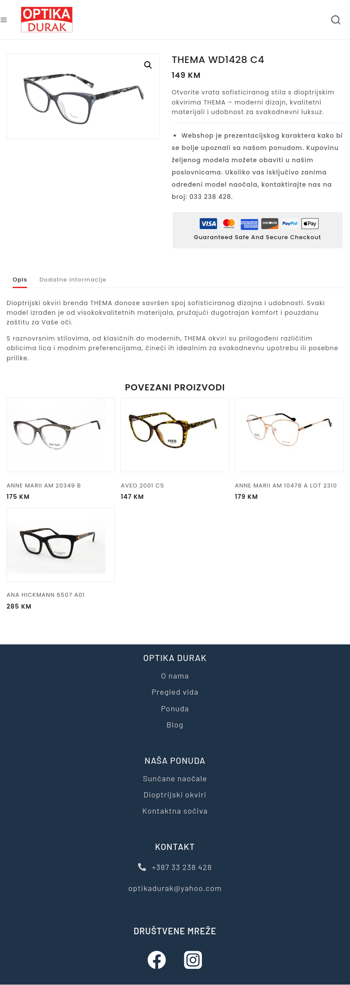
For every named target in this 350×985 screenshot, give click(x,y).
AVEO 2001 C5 (142, 498)
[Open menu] (3, 20)
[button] (148, 65)
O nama (175, 675)
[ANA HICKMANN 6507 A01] (60, 557)
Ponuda (175, 708)
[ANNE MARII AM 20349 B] (60, 447)
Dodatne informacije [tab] (85, 286)
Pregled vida (175, 691)
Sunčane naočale (175, 778)
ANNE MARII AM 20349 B (44, 498)
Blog (175, 724)
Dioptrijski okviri (174, 794)
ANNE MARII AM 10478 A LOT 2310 (286, 498)
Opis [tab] (22, 286)
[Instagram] (193, 960)
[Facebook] (157, 960)
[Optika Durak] (47, 20)
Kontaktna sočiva (175, 810)
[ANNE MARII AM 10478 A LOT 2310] (289, 447)
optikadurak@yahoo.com (175, 888)
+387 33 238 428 (175, 867)
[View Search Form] (335, 19)
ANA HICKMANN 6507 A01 (46, 607)
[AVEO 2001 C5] (175, 447)
